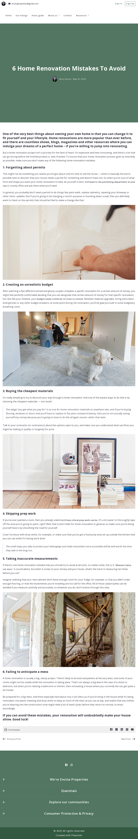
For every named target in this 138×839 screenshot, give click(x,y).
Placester (76, 835)
